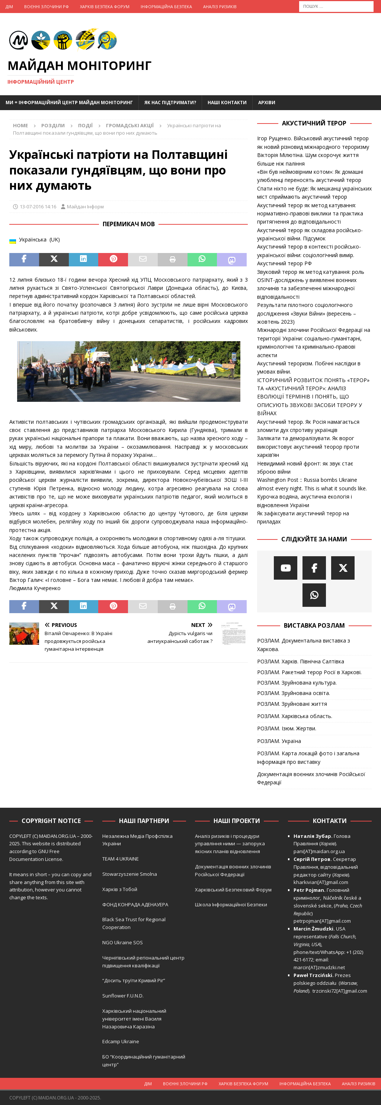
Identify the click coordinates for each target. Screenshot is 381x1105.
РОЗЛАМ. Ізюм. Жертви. (286, 728)
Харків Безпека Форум (104, 6)
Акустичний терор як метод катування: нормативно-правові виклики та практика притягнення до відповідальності (310, 213)
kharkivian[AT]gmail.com (321, 882)
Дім (9, 6)
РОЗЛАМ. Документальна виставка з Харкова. (303, 644)
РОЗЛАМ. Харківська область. (294, 716)
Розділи (53, 125)
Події (85, 125)
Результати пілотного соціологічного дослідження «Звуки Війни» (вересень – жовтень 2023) (306, 313)
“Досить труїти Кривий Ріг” (133, 980)
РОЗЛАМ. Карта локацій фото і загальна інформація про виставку (308, 757)
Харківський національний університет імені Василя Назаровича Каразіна (134, 1019)
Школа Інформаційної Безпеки (231, 904)
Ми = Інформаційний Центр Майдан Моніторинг (69, 102)
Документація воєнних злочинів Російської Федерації (311, 778)
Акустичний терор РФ (284, 263)
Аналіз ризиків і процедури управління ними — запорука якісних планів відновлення (230, 844)
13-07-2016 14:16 (38, 206)
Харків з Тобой (119, 889)
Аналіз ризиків (220, 6)
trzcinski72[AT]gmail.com (341, 990)
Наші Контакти (227, 102)
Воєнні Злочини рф (46, 6)
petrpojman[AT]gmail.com (322, 920)
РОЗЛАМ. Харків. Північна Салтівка (300, 661)
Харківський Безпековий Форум (233, 889)
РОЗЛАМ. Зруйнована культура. (297, 682)
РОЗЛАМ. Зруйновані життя (292, 703)
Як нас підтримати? (170, 102)
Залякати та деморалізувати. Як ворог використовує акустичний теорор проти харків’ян (308, 446)
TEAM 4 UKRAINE (120, 858)
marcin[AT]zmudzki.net (319, 967)
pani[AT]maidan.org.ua (319, 851)
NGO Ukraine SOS (122, 942)
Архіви (266, 102)
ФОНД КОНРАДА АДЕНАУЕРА (135, 904)
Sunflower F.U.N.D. (123, 995)
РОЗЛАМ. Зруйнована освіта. (293, 692)
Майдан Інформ (85, 206)
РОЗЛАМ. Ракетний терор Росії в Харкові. (309, 672)
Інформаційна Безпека (166, 6)
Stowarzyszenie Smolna (129, 874)
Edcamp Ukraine (120, 1041)
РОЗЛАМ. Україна (279, 740)
